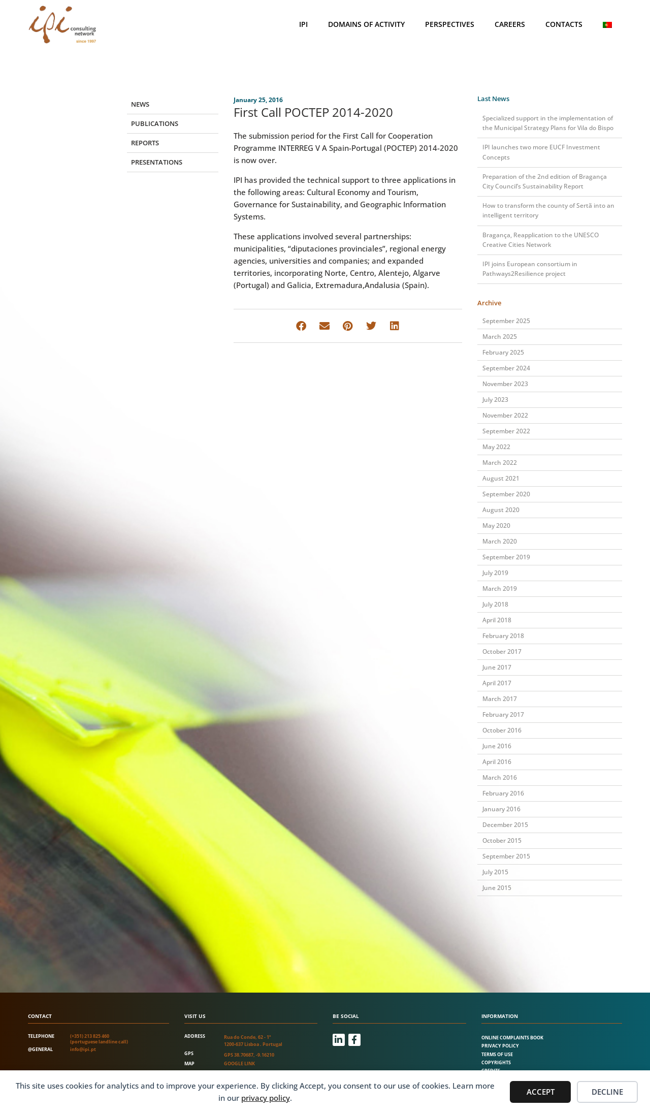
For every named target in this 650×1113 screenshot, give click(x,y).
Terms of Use (497, 1054)
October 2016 (502, 730)
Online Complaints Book (512, 1037)
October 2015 (502, 840)
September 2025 (506, 320)
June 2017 (496, 667)
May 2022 (496, 446)
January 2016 (501, 809)
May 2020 (496, 525)
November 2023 (505, 383)
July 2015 (495, 872)
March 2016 (499, 777)
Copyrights (496, 1062)
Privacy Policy (500, 1045)
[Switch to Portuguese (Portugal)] (607, 25)
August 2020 (500, 509)
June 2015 (496, 887)
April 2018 (496, 620)
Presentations (156, 162)
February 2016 (503, 793)
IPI (303, 24)
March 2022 (499, 462)
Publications (154, 123)
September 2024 (506, 368)
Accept (541, 1092)
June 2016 (496, 746)
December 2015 (505, 824)
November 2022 (505, 415)
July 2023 (495, 399)
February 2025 (503, 352)
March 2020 (499, 541)
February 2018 (503, 635)
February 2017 (503, 714)
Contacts (563, 24)
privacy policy (265, 1098)
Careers (510, 24)
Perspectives (449, 24)
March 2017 (499, 698)
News (140, 104)
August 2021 (500, 478)
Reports (145, 142)
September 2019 (506, 557)
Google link (239, 1063)
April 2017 (496, 683)
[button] (300, 325)
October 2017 (502, 651)
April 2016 (496, 761)
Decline (607, 1092)
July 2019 (495, 572)
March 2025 (499, 336)
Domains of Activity (366, 24)
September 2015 (506, 856)
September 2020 (506, 494)
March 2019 (499, 588)
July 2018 (495, 604)
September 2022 (506, 431)
